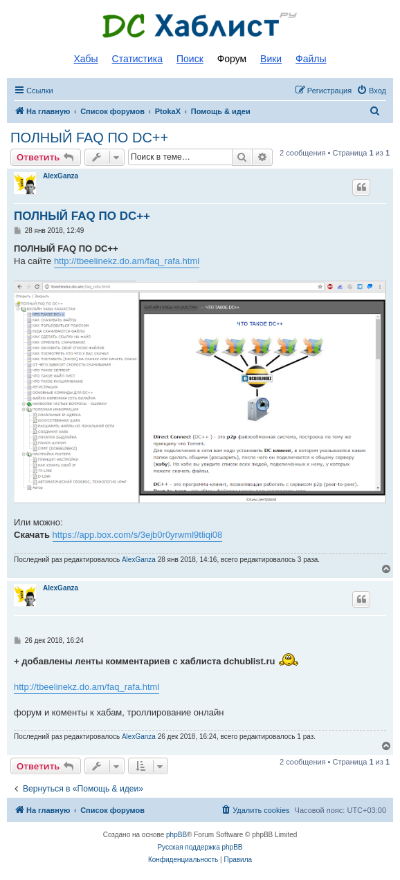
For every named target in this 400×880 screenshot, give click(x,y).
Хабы (85, 58)
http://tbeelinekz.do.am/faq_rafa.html (126, 261)
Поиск (189, 58)
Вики (271, 58)
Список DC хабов (200, 25)
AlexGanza (60, 176)
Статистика (137, 58)
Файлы (311, 58)
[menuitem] (371, 90)
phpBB (176, 835)
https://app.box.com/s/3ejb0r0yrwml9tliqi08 (138, 535)
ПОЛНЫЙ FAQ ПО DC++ (89, 137)
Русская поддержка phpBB (199, 847)
